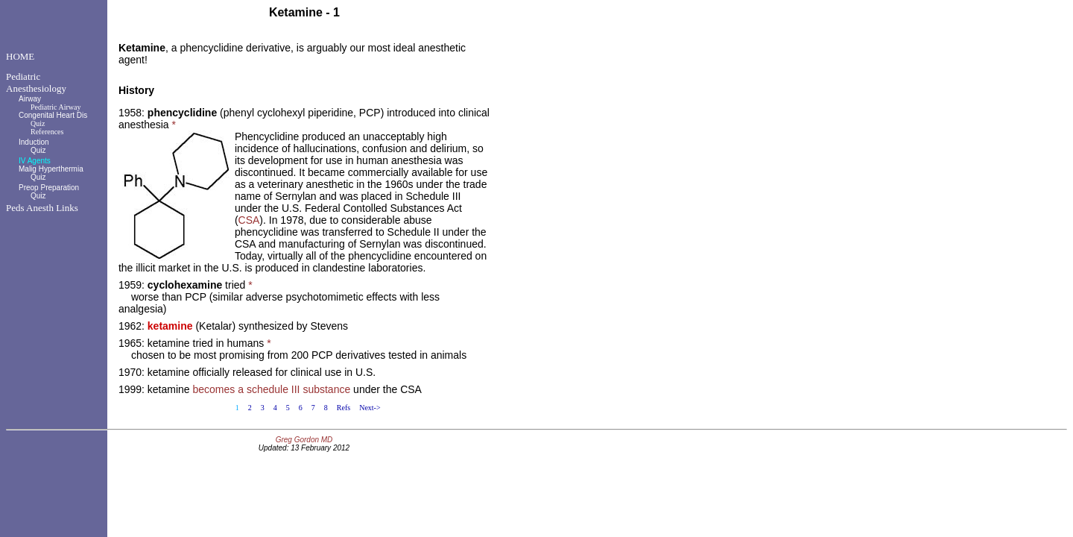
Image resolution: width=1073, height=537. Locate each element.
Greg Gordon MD (304, 440)
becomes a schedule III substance (272, 389)
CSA (249, 220)
